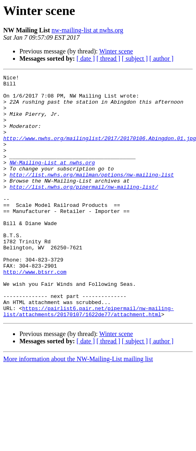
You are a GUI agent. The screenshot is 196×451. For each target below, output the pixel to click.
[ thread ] (108, 58)
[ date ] (86, 58)
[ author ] (161, 58)
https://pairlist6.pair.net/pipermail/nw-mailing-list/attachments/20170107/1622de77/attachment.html (88, 359)
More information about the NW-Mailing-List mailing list (78, 407)
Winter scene (116, 51)
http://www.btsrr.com (34, 311)
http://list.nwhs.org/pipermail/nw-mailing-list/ (84, 209)
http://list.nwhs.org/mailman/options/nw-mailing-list (92, 195)
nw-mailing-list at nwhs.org (87, 30)
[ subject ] (135, 58)
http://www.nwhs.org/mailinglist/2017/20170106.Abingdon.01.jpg (99, 151)
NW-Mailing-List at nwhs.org (52, 180)
